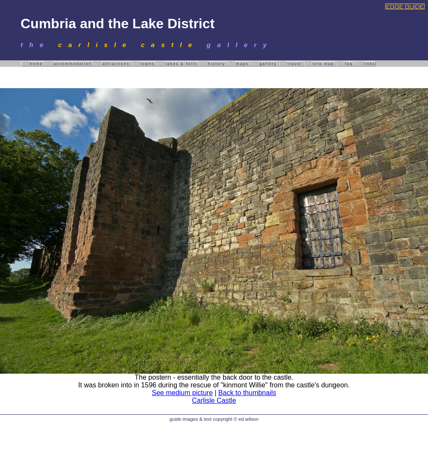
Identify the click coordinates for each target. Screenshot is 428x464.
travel (291, 63)
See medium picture (182, 392)
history (213, 63)
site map (320, 63)
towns (145, 63)
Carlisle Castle (214, 400)
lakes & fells (178, 63)
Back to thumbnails (247, 392)
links (366, 63)
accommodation (70, 63)
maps (239, 63)
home (33, 63)
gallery (265, 63)
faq (346, 63)
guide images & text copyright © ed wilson (214, 419)
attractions (113, 63)
